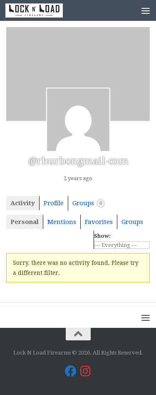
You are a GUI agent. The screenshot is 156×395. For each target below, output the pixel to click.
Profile (54, 203)
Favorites (99, 222)
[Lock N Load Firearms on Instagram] (86, 371)
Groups (88, 203)
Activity (22, 203)
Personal (24, 222)
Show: (102, 236)
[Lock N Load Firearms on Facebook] (71, 371)
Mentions (61, 222)
